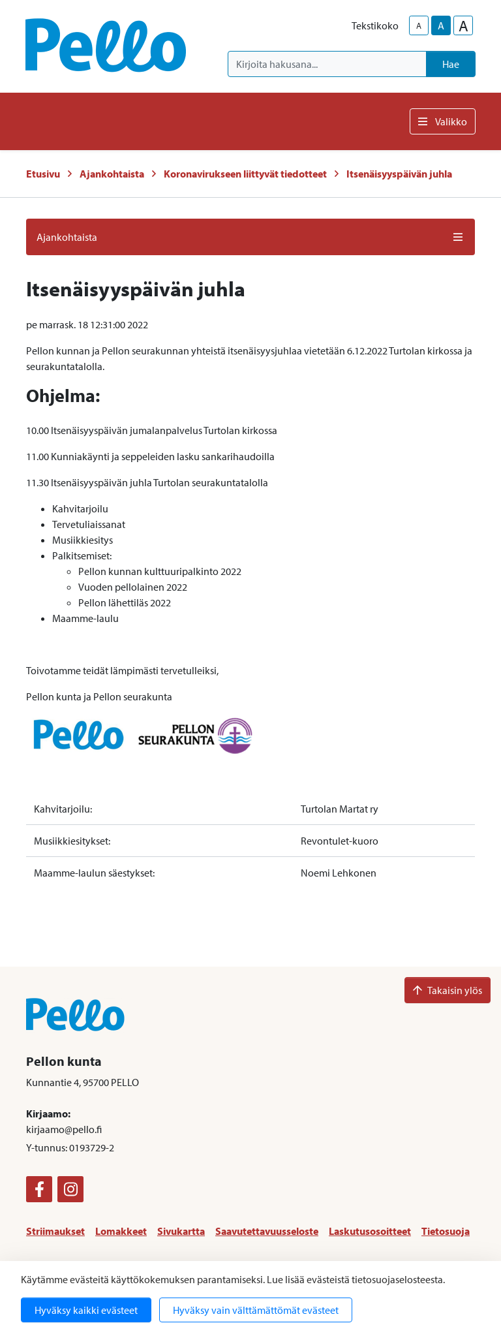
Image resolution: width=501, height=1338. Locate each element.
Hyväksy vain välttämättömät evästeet (256, 1309)
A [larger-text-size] (463, 25)
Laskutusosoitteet (370, 1230)
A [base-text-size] (441, 25)
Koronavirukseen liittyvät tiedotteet (245, 173)
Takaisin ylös (447, 990)
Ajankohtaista (112, 173)
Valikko (442, 121)
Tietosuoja (445, 1230)
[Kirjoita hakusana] (327, 64)
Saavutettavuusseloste (266, 1230)
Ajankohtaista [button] (250, 236)
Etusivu (43, 173)
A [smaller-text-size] (418, 25)
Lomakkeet (121, 1230)
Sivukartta (181, 1230)
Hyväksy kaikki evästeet (86, 1309)
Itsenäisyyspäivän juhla (399, 173)
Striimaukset (55, 1230)
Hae (450, 63)
